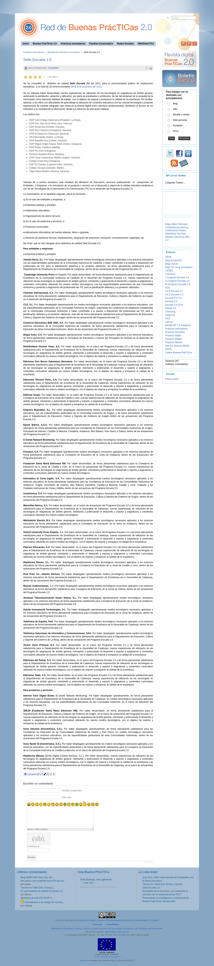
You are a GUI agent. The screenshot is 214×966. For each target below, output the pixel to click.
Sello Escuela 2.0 (37, 60)
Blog (175, 103)
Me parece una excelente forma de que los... (43, 881)
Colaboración (172, 230)
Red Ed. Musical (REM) (177, 345)
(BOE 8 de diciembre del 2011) (86, 86)
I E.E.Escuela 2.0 (174, 291)
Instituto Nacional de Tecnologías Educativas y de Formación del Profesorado (127, 928)
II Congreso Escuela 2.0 (177, 281)
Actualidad (53, 68)
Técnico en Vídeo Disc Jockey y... (38, 887)
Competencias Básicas (176, 227)
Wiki (175, 109)
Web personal (180, 120)
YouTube (181, 233)
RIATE (168, 349)
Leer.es (169, 322)
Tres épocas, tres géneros (96, 879)
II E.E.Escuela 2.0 (174, 294)
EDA (167, 287)
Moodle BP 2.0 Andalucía (178, 325)
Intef (167, 318)
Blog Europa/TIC (173, 260)
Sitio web (66, 797)
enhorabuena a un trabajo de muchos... (43, 902)
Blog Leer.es (171, 264)
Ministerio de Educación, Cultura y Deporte (71, 928)
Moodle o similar (181, 114)
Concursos (178, 237)
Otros (176, 131)
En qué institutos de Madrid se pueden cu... (43, 891)
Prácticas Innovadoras (33, 52)
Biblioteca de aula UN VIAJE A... (37, 898)
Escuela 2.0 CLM (174, 304)
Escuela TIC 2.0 (173, 298)
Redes (182, 230)
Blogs (168, 224)
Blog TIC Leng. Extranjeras (179, 267)
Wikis (174, 224)
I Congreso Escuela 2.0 (177, 277)
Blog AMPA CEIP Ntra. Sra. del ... (37, 877)
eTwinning (170, 311)
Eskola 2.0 (170, 308)
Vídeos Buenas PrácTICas (178, 352)
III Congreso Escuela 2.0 (177, 284)
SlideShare (170, 233)
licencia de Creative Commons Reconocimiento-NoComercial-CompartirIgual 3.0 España (118, 920)
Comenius (170, 274)
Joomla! (83, 960)
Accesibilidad (113, 924)
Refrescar (34, 846)
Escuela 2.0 (171, 301)
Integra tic (170, 315)
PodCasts (182, 224)
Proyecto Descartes (175, 332)
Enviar (31, 857)
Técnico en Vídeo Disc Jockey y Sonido (162, 884)
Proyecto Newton (174, 342)
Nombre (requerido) (72, 790)
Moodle (169, 237)
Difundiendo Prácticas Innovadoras (64, 52)
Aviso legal (97, 924)
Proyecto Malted (173, 339)
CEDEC (169, 270)
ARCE (168, 257)
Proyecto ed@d (173, 335)
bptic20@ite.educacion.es (117, 932)
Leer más (88, 882)
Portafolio (178, 125)
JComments (148, 862)
